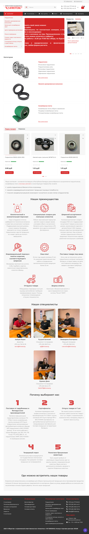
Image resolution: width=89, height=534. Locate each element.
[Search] (42, 7)
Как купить (43, 13)
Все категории (43, 77)
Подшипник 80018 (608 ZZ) (69, 157)
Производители (66, 13)
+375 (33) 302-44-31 (68, 8)
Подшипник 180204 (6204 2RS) (14, 157)
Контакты (80, 13)
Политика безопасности (11, 504)
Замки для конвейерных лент (12, 25)
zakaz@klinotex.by (73, 511)
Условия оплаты (30, 509)
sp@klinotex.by (44, 346)
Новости (69, 38)
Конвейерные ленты (11, 46)
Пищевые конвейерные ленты (48, 111)
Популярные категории (54, 499)
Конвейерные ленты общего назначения (51, 108)
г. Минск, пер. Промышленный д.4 (74, 519)
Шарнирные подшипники (46, 73)
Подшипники (9, 17)
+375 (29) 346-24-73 (74, 506)
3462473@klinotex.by (44, 388)
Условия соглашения (10, 506)
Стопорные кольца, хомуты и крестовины (13, 42)
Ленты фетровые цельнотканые (73, 41)
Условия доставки (30, 506)
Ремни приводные (10, 34)
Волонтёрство (29, 502)
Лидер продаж (10, 129)
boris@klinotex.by (20, 346)
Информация (30, 499)
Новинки (21, 129)
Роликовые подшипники (46, 69)
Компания (8, 499)
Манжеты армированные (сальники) (12, 21)
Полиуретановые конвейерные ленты (50, 113)
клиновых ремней (25, 184)
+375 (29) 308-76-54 (74, 509)
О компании (29, 13)
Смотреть (78, 19)
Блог (54, 13)
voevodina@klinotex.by (69, 346)
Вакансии (7, 509)
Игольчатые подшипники (46, 65)
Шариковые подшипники (46, 71)
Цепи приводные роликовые (14, 30)
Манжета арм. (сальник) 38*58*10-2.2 (44, 157)
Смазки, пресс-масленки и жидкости (13, 38)
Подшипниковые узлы (45, 67)
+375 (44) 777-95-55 (68, 6)
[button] (43, 176)
